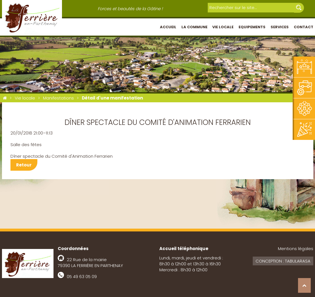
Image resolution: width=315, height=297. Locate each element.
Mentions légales (295, 249)
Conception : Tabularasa (283, 261)
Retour (24, 165)
